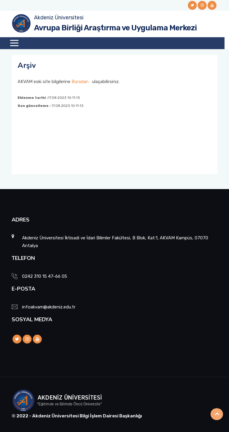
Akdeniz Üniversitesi (58, 17)
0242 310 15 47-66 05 (44, 276)
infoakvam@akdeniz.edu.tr (48, 307)
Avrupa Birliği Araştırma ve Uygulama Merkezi (115, 27)
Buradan (80, 81)
